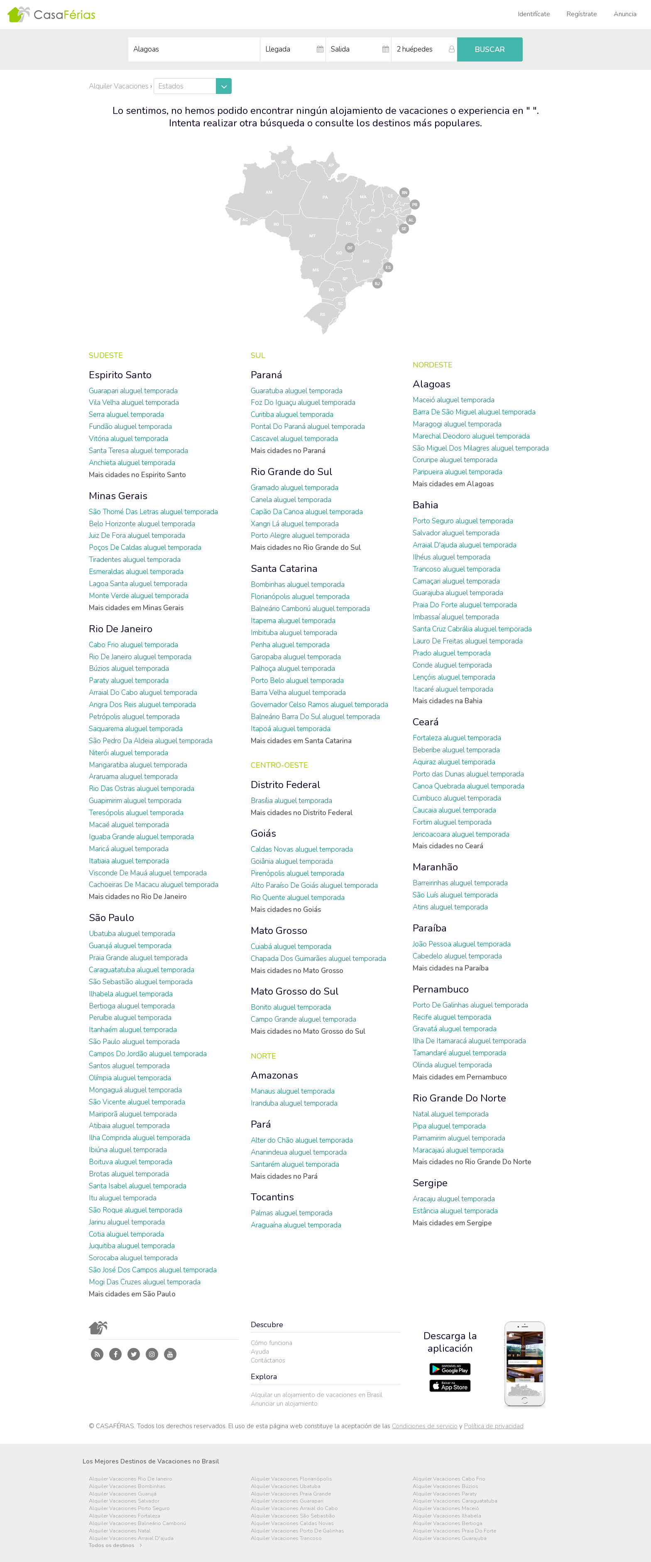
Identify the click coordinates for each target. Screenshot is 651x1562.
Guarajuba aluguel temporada (458, 593)
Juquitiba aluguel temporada (132, 1246)
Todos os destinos (115, 1545)
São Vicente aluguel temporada (137, 1102)
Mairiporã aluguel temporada (133, 1114)
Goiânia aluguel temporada (292, 861)
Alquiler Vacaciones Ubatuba (286, 1486)
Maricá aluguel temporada (129, 849)
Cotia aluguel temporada (126, 1234)
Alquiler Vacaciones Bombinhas (127, 1486)
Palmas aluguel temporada (292, 1213)
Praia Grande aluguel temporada (138, 958)
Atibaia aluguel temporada (129, 1126)
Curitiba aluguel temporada (292, 414)
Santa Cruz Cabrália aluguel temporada (472, 629)
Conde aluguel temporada (452, 665)
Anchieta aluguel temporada (132, 463)
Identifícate (534, 14)
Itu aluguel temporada (123, 1198)
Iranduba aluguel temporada (294, 1103)
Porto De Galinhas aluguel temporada (470, 1005)
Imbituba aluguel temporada (294, 633)
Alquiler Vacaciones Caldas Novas (292, 1523)
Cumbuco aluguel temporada (457, 798)
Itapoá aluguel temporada (290, 729)
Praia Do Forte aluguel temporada (465, 605)
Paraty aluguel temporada (129, 680)
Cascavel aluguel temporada (294, 438)
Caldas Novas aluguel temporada (302, 849)
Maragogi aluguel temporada (457, 424)
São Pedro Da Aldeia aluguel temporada (151, 741)
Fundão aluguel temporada (130, 426)
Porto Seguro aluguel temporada (463, 521)
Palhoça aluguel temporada (293, 668)
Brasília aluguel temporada (291, 801)
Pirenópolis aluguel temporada (297, 873)
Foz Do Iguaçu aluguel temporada (303, 402)
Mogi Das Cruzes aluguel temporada (145, 1282)
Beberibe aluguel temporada (456, 750)
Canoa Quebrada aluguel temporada (468, 786)
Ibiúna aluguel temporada (128, 1150)
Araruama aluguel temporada (133, 776)
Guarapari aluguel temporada (133, 391)
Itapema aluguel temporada (293, 621)
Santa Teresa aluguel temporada (138, 451)
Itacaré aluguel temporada (453, 689)
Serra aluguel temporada (126, 414)
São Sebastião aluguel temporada (141, 982)
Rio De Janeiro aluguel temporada (140, 657)
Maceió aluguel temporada (453, 400)
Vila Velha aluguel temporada (134, 402)
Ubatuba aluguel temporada (132, 934)
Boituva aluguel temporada (130, 1162)
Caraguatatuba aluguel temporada (141, 970)
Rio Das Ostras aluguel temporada (141, 788)
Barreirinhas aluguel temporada (460, 883)
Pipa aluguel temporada (449, 1126)
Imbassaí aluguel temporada (456, 617)
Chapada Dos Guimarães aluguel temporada (318, 958)
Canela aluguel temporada (291, 500)
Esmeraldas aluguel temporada (136, 572)
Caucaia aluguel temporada (454, 810)
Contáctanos (268, 1360)
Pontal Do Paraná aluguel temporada (308, 426)
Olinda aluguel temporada (452, 1065)
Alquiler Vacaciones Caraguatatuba (455, 1501)
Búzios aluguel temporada (129, 668)
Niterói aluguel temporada (128, 753)
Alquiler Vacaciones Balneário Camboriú (137, 1523)
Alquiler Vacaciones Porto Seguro (129, 1508)
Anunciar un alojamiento (284, 1403)
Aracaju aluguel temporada (454, 1199)
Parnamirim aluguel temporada (459, 1138)
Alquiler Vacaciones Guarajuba (450, 1538)
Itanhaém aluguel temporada (133, 1030)
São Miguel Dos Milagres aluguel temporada (481, 448)
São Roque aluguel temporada (135, 1210)
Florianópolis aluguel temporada (300, 596)
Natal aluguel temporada (451, 1114)
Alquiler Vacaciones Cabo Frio (449, 1479)
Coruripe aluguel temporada (455, 460)
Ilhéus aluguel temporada (451, 557)
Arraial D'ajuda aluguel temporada (464, 545)
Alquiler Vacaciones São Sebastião (293, 1516)
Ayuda (260, 1352)
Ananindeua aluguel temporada (299, 1152)
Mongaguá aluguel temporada (135, 1090)
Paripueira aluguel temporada (457, 472)
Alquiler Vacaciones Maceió (446, 1508)
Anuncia (625, 14)
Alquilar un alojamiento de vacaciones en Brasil (316, 1395)
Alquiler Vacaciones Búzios (445, 1486)
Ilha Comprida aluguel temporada (139, 1138)
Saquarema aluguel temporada (136, 729)
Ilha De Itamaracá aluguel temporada (469, 1041)
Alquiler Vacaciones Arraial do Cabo (294, 1508)
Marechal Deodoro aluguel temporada (471, 436)
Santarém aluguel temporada (295, 1164)
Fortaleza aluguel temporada (457, 738)
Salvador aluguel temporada (456, 533)
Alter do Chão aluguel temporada (302, 1140)
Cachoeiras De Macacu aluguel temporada (153, 884)
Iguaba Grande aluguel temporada (141, 837)
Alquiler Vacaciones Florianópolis (291, 1479)
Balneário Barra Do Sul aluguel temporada (315, 717)
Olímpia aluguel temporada (130, 1078)
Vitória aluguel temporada (128, 438)
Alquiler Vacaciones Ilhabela (447, 1516)
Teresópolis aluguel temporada (136, 813)
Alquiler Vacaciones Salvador (124, 1501)
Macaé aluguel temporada (129, 825)
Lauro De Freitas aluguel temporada (468, 641)
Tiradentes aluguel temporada (135, 559)
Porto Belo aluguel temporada (297, 680)
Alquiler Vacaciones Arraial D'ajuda (131, 1538)
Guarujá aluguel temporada (130, 946)
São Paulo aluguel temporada (134, 1042)
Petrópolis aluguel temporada (134, 717)
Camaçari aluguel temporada (456, 581)
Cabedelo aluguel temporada (457, 956)
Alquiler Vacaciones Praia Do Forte (454, 1531)
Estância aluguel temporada (455, 1211)
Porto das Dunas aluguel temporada (468, 774)
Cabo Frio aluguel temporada (133, 645)
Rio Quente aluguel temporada (298, 897)
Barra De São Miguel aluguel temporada (474, 412)
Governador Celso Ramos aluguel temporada (319, 705)
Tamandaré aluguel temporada (459, 1053)
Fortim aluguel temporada (452, 822)
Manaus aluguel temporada (293, 1091)
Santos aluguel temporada (129, 1066)
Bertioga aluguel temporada (132, 1006)
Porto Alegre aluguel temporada (300, 535)
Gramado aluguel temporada (294, 488)
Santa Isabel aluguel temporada (137, 1186)
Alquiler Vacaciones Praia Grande (291, 1494)
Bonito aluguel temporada (291, 1007)
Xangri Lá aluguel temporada (295, 524)
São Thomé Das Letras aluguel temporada (153, 512)
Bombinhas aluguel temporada (298, 584)
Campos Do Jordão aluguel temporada (148, 1054)
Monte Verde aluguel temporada (138, 596)
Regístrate (582, 14)
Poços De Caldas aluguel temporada (145, 547)
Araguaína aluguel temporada (296, 1225)
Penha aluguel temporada (290, 645)
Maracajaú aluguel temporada (458, 1150)
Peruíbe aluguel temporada (130, 1017)
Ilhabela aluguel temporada (131, 994)
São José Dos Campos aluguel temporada (153, 1270)
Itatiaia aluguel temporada (129, 861)
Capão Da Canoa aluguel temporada (307, 512)
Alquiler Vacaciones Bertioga (447, 1523)
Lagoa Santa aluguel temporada (138, 584)
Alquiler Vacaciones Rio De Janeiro (130, 1479)
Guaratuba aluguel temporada (297, 391)
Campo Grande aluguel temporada (303, 1019)
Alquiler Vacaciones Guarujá (123, 1494)
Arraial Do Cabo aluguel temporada (143, 692)
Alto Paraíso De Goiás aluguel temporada (314, 885)
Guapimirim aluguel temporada (135, 801)
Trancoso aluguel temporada (456, 569)
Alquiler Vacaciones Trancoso (286, 1538)
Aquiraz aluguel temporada (454, 762)
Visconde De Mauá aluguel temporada (148, 873)
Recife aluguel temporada (452, 1017)
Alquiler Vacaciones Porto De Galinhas (297, 1531)
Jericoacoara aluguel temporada (461, 834)
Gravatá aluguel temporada (455, 1029)
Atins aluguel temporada (450, 907)
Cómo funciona (271, 1343)
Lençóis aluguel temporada (454, 677)
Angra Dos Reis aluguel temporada (142, 705)
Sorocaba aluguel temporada (133, 1258)
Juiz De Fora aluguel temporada (137, 535)
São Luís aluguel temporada (455, 895)
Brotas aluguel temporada (129, 1174)
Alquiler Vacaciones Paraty (445, 1494)
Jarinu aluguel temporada (127, 1222)
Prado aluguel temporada (452, 653)
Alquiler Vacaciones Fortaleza (124, 1516)
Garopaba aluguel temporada (296, 657)
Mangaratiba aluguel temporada (138, 765)
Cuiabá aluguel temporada (291, 946)
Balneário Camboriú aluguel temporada (310, 608)
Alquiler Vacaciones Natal (120, 1531)
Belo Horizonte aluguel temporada (142, 524)
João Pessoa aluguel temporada (462, 944)
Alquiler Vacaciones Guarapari (287, 1501)
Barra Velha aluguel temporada (298, 692)
